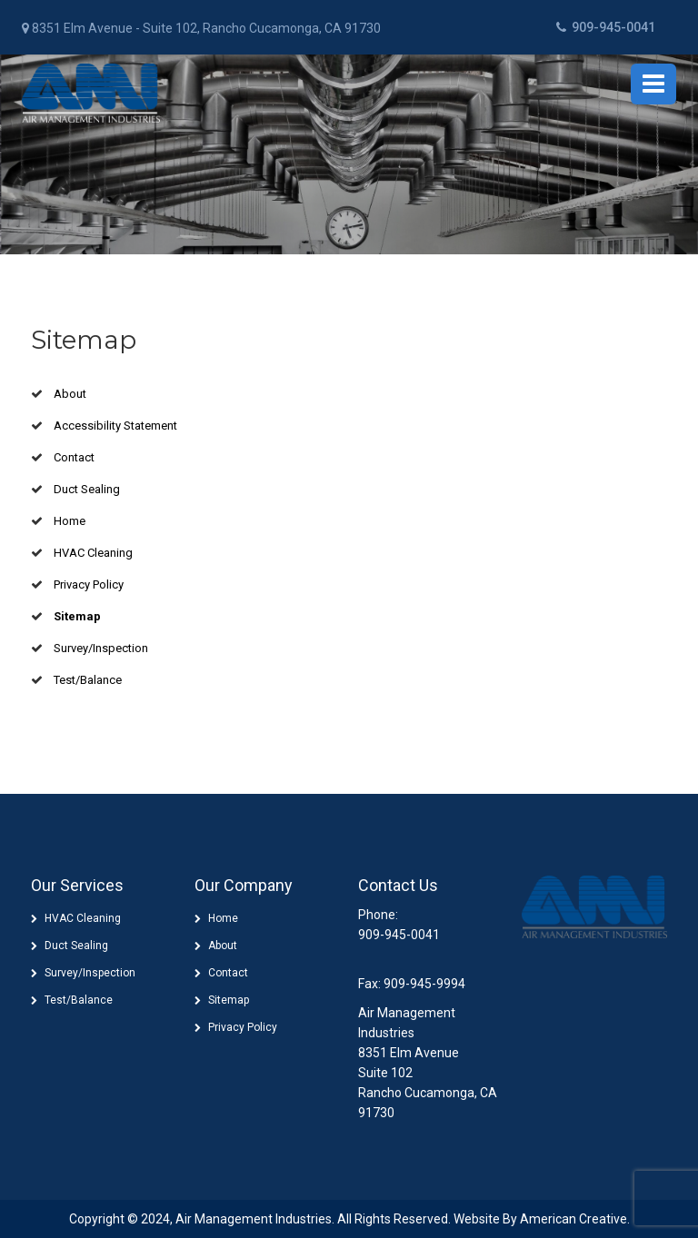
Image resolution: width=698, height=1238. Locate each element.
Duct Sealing (87, 489)
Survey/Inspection (101, 648)
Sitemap (77, 616)
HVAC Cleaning (93, 553)
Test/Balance (88, 680)
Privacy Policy (89, 584)
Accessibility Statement (115, 425)
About (70, 394)
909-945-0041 (605, 27)
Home (69, 521)
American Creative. (575, 1219)
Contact (74, 457)
